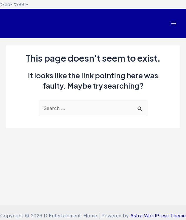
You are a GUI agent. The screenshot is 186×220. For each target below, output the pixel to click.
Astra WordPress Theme (158, 216)
